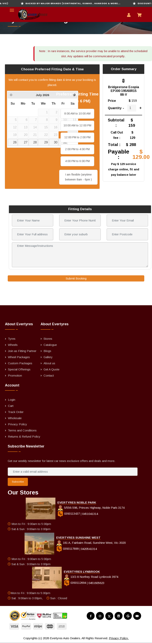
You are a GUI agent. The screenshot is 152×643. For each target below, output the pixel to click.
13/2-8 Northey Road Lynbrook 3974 (91, 576)
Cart (10, 405)
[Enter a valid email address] (73, 471)
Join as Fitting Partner (22, 351)
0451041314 (90, 513)
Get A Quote (51, 369)
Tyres (11, 338)
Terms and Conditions (22, 430)
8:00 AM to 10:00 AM (77, 113)
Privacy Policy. (119, 638)
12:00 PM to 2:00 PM (77, 137)
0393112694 (75, 582)
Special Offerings (19, 369)
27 (26, 142)
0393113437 (69, 513)
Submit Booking (76, 278)
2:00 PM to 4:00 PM (77, 149)
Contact (49, 375)
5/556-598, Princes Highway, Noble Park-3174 (90, 507)
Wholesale (15, 418)
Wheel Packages (19, 357)
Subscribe (18, 481)
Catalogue (50, 344)
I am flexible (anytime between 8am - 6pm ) (78, 177)
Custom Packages (20, 363)
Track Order (16, 412)
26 (15, 142)
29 (46, 142)
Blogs (47, 351)
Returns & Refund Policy (24, 436)
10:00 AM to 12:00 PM (77, 125)
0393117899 (67, 548)
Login (11, 399)
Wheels (13, 344)
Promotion (15, 375)
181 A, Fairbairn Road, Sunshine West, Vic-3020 (91, 542)
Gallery (48, 357)
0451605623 (96, 582)
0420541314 (89, 548)
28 (35, 142)
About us (49, 363)
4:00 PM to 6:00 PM (77, 161)
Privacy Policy (17, 424)
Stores (48, 338)
